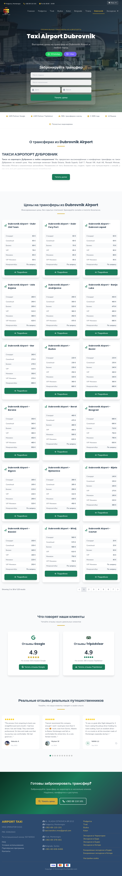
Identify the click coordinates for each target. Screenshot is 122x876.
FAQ (4, 842)
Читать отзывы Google (33, 667)
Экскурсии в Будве (91, 842)
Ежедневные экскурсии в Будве (97, 850)
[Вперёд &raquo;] (118, 589)
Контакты (6, 851)
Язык (113, 3)
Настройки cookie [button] (91, 858)
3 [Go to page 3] (93, 589)
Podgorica (42, 11)
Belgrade (78, 11)
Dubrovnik (98, 11)
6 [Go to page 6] (108, 589)
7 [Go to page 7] (113, 589)
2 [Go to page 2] (88, 589)
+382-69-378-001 (53, 840)
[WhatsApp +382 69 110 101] (53, 54)
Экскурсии (113, 11)
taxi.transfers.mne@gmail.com (58, 830)
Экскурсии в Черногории (94, 835)
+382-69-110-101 (53, 827)
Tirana (88, 11)
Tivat (52, 11)
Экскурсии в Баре (91, 839)
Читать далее (61, 177)
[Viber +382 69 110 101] (70, 54)
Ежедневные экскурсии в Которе (98, 853)
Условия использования (12, 845)
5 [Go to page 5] (103, 589)
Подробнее (20, 272)
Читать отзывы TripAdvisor (88, 667)
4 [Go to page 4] (98, 589)
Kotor (68, 11)
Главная (31, 11)
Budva (60, 11)
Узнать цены (46, 801)
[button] (50, 755)
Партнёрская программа (13, 848)
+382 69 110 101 (73, 801)
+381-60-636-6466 (54, 849)
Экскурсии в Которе (92, 845)
